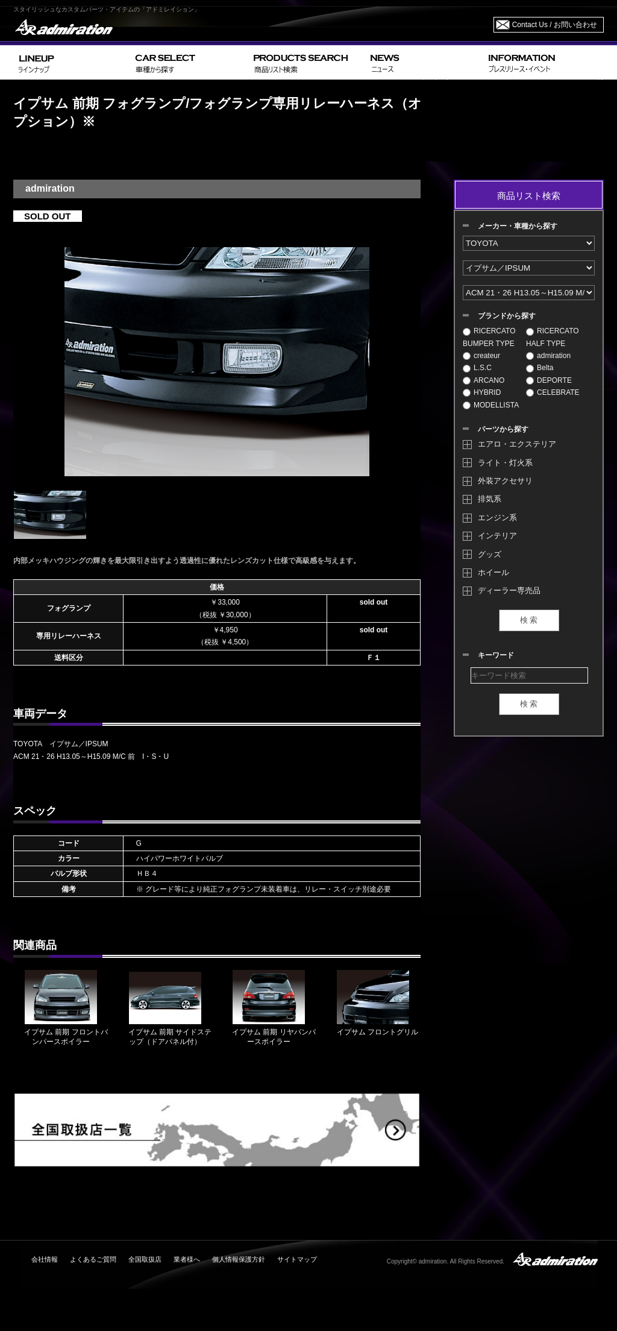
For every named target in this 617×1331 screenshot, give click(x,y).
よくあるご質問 (93, 1259)
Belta (539, 367)
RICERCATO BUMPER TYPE (489, 337)
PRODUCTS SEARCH (307, 62)
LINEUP (72, 62)
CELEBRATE (552, 392)
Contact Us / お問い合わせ (554, 24)
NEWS (424, 62)
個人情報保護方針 (238, 1259)
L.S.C (477, 367)
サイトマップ (297, 1259)
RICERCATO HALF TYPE (552, 337)
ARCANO (483, 380)
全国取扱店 (144, 1259)
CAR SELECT (189, 62)
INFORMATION (543, 62)
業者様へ (187, 1259)
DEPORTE (549, 380)
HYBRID (482, 392)
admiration (548, 355)
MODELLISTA (491, 405)
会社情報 (44, 1259)
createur (481, 355)
